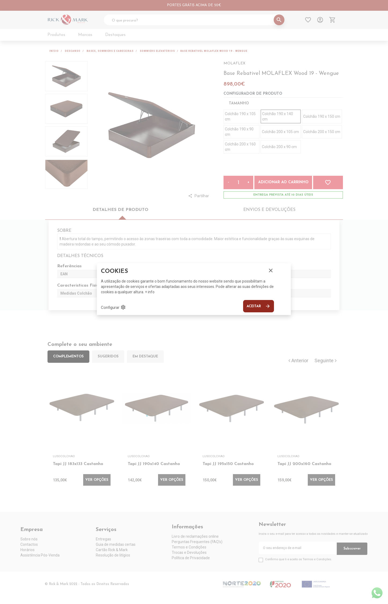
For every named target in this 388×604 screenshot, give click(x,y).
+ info (150, 292)
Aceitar (258, 306)
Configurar (113, 307)
